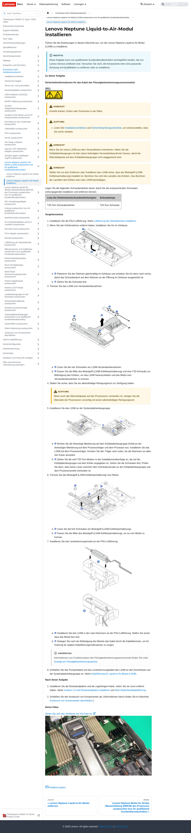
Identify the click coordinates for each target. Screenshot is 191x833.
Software (65, 4)
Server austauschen (13, 138)
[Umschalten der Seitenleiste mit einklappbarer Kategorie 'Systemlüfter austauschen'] (38, 324)
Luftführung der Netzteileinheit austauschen (18, 243)
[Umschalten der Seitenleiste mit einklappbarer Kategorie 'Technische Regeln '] (38, 81)
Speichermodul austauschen (17, 217)
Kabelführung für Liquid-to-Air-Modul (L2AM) (113, 674)
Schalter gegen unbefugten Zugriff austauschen (17, 156)
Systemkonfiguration (12, 344)
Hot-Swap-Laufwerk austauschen (13, 143)
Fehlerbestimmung (11, 349)
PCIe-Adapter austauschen (17, 233)
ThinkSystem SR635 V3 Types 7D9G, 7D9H (19, 20)
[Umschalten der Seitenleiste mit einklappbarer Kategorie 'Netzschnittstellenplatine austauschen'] (38, 259)
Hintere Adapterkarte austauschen (14, 282)
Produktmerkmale (11, 34)
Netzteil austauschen (14, 238)
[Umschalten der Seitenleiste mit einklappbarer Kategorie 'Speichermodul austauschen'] (38, 217)
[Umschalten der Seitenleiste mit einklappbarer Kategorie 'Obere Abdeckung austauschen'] (38, 328)
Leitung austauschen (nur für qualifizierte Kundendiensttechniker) (17, 210)
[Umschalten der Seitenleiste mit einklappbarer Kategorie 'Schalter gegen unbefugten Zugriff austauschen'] (38, 157)
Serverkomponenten (12, 56)
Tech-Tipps (8, 39)
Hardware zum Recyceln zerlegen (18, 358)
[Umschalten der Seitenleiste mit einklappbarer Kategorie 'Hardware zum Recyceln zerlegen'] (38, 358)
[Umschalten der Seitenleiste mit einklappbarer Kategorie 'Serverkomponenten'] (38, 56)
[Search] (174, 4)
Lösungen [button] (79, 4)
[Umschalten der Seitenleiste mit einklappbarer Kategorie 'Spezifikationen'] (38, 47)
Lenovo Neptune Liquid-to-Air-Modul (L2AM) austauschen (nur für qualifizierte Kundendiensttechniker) (19, 166)
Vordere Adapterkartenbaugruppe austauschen (16, 108)
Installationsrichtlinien (14, 76)
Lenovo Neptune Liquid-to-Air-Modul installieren (22, 182)
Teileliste (7, 60)
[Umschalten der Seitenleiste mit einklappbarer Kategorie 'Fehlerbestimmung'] (38, 349)
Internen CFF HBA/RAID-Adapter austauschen (16, 150)
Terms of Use (121, 826)
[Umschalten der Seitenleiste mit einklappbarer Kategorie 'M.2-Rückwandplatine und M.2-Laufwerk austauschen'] (38, 223)
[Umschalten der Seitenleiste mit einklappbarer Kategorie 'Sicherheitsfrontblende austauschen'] (38, 302)
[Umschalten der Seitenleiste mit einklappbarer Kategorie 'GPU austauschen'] (38, 133)
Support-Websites (11, 30)
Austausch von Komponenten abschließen (18, 334)
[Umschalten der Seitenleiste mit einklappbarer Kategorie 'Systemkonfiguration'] (38, 344)
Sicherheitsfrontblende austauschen (14, 302)
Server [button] (30, 4)
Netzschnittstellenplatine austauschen (15, 259)
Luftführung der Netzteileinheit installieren (115, 221)
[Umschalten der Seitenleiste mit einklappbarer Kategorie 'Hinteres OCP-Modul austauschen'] (38, 289)
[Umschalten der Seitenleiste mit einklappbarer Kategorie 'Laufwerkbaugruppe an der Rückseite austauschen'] (38, 295)
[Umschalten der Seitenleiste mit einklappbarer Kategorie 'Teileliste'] (38, 60)
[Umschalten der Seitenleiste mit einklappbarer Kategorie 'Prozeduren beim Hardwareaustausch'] (38, 71)
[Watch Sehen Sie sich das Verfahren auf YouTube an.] (98, 745)
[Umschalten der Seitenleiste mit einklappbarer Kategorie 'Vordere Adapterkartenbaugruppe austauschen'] (38, 108)
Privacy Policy (106, 826)
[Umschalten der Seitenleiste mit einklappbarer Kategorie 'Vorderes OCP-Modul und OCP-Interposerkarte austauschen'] (38, 116)
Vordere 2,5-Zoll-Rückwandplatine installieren (87, 690)
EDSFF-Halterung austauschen (18, 101)
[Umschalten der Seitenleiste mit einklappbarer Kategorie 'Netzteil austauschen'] (38, 238)
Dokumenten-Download (13, 26)
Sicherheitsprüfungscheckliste (106, 128)
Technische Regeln (13, 81)
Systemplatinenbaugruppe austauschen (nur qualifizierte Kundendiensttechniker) (18, 317)
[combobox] (7, 13)
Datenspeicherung (48, 4)
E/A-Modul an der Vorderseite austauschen (18, 123)
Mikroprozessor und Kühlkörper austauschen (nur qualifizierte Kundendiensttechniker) (18, 251)
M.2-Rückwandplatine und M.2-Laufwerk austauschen (18, 223)
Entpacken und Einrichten (14, 65)
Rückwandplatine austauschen (18, 90)
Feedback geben (55, 787)
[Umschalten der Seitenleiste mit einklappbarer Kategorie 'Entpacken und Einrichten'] (38, 65)
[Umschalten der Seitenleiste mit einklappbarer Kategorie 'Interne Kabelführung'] (38, 339)
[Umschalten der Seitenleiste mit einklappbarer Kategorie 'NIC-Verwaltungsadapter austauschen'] (38, 203)
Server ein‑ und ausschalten (17, 85)
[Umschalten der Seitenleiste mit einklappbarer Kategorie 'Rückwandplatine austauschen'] (38, 90)
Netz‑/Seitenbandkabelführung (130, 690)
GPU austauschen (13, 133)
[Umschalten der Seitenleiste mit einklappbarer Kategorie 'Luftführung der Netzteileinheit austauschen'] (38, 243)
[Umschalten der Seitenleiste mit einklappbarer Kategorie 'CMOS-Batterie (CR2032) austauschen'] (38, 96)
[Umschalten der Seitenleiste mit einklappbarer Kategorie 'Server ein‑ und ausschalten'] (38, 85)
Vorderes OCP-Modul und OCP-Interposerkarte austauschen (19, 116)
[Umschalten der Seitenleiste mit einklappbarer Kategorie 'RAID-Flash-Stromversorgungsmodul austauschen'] (38, 274)
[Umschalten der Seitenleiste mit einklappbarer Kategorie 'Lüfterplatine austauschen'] (38, 128)
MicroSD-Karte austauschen (17, 229)
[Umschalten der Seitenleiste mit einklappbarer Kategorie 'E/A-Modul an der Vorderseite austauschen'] (38, 123)
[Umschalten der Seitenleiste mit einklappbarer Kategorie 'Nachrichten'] (38, 353)
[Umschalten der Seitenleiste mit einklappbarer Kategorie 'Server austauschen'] (38, 138)
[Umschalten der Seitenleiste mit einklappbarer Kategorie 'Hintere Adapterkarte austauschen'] (38, 282)
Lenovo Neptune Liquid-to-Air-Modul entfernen (22, 175)
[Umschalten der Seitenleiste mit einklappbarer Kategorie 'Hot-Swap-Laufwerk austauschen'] (38, 143)
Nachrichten (8, 353)
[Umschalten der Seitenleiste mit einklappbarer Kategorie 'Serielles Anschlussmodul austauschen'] (38, 309)
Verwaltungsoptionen (12, 52)
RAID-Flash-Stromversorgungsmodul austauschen (15, 274)
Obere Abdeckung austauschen (18, 328)
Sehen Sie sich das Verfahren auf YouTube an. (70, 713)
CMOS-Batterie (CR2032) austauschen (16, 95)
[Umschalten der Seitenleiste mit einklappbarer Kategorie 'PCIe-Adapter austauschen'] (38, 233)
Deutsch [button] (146, 4)
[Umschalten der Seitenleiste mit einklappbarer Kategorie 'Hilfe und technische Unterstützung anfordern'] (38, 363)
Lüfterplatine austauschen (16, 128)
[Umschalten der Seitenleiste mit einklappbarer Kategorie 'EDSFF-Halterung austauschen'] (38, 101)
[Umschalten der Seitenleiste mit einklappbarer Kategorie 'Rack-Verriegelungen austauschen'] (38, 266)
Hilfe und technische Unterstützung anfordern (13, 363)
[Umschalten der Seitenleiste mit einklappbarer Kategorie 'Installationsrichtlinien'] (38, 76)
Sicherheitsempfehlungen (14, 43)
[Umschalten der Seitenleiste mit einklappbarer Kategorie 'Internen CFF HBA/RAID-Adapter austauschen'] (38, 150)
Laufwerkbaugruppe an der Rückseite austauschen (16, 295)
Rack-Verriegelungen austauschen (14, 266)
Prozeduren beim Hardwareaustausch (12, 70)
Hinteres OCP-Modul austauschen (14, 289)
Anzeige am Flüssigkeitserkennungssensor (75, 661)
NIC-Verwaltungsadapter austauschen (15, 202)
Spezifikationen (9, 47)
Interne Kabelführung (12, 339)
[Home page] (48, 13)
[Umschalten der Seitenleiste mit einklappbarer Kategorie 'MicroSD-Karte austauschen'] (38, 229)
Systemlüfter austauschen (16, 324)
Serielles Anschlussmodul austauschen (16, 309)
